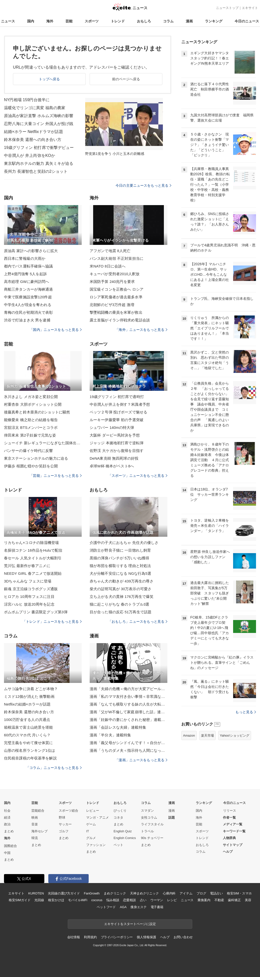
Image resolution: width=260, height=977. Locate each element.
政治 (7, 824)
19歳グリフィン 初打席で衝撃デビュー (39, 147)
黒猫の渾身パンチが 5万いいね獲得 (119, 558)
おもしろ (144, 21)
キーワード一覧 (234, 831)
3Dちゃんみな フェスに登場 (27, 581)
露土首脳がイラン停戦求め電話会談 (120, 320)
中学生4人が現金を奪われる (27, 305)
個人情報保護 (146, 937)
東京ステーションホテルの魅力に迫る (36, 458)
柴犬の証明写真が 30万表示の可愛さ (120, 589)
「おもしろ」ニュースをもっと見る (137, 621)
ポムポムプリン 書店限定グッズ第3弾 (35, 612)
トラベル (147, 831)
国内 (30, 21)
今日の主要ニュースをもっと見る (143, 185)
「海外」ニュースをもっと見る (141, 330)
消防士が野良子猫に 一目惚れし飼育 (120, 550)
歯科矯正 (234, 900)
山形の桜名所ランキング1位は (29, 750)
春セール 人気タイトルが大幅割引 (33, 558)
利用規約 (90, 937)
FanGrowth (92, 893)
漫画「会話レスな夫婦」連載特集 (118, 727)
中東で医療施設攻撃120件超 (28, 297)
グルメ (91, 838)
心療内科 (169, 893)
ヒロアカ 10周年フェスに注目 (29, 596)
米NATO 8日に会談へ (108, 266)
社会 (7, 810)
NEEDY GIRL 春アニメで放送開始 (33, 573)
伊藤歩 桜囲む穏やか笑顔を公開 (31, 466)
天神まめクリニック (144, 893)
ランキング (213, 21)
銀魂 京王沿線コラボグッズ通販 (31, 589)
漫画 (189, 21)
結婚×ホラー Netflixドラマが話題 (33, 132)
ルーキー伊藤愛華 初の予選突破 (116, 420)
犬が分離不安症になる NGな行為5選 (120, 573)
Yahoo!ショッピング (234, 735)
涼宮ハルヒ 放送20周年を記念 (29, 604)
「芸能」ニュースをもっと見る (55, 476)
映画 (34, 817)
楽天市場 (207, 735)
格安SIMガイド (19, 900)
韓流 (34, 838)
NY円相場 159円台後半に (27, 100)
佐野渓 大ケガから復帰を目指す (116, 450)
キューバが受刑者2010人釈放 (114, 274)
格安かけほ (56, 900)
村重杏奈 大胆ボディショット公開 (33, 404)
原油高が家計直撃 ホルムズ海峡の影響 (38, 116)
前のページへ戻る (126, 79)
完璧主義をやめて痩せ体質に (28, 743)
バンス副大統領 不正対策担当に (116, 258)
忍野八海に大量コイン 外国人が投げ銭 (38, 124)
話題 (171, 817)
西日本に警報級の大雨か (24, 258)
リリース (229, 810)
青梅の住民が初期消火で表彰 (28, 312)
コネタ (118, 817)
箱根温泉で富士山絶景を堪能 (28, 727)
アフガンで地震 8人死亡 (110, 251)
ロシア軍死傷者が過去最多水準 (116, 297)
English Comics (125, 838)
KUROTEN (36, 893)
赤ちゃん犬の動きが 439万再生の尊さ (121, 581)
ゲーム (91, 824)
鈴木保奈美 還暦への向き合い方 (32, 139)
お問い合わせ (183, 937)
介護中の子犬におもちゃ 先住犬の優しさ (124, 542)
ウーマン (156, 900)
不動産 (219, 900)
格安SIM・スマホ (239, 893)
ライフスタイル (152, 824)
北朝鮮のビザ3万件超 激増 (112, 305)
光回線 (39, 900)
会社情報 (73, 937)
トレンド (118, 21)
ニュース (8, 21)
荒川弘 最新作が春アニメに (27, 566)
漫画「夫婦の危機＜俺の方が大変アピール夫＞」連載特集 (128, 689)
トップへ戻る (49, 79)
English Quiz (123, 831)
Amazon (189, 735)
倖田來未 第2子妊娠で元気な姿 (30, 435)
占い (143, 900)
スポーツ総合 (68, 810)
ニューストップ (227, 8)
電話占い (216, 893)
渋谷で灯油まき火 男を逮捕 (27, 320)
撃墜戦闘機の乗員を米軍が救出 (116, 312)
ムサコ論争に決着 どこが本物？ (31, 689)
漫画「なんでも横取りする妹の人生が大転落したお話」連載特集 (128, 704)
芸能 (68, 21)
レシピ (172, 900)
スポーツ (92, 21)
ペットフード (106, 907)
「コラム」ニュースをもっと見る (54, 768)
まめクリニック (115, 893)
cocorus (96, 900)
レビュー (92, 810)
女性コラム (149, 817)
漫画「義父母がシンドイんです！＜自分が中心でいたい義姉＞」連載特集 (128, 743)
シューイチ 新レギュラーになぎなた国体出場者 (43, 443)
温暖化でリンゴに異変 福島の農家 (34, 108)
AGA (123, 907)
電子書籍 (157, 907)
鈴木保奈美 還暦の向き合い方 (29, 712)
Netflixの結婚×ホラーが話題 (27, 704)
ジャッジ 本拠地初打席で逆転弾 (116, 443)
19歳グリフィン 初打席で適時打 (117, 397)
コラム (168, 21)
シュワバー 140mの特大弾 (112, 427)
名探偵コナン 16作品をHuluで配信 (33, 550)
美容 (248, 900)
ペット (118, 845)
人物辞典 (229, 838)
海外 (49, 21)
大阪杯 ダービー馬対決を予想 (115, 435)
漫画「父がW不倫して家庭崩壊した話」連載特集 (128, 712)
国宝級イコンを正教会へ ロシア (116, 289)
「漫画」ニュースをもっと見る (141, 760)
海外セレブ (39, 831)
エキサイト (250, 8)
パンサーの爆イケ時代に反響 (28, 450)
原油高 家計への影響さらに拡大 (31, 251)
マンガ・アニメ (97, 817)
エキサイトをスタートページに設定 (130, 924)
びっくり (120, 810)
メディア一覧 (232, 824)
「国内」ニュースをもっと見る (55, 330)
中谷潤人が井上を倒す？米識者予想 (120, 404)
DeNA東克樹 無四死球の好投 (114, 458)
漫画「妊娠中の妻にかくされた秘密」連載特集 (128, 719)
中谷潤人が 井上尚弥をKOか (29, 155)
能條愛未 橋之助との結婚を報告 (31, 420)
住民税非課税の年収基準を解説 (30, 758)
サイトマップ (232, 845)
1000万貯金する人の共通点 (27, 719)
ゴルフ (63, 831)
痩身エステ (138, 907)
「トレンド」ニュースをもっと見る (52, 621)
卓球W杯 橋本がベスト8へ (112, 466)
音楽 (34, 824)
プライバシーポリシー (117, 937)
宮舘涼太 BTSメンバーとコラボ (31, 427)
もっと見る (245, 712)
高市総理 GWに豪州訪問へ (26, 281)
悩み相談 (112, 900)
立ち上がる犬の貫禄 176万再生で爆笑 (121, 596)
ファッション (96, 845)
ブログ (201, 893)
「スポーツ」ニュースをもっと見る (137, 476)
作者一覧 (229, 817)
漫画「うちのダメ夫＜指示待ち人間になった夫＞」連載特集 (128, 750)
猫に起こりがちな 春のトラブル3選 (119, 604)
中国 (7, 853)
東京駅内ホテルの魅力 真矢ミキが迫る (38, 163)
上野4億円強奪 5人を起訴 (25, 274)
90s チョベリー (152, 838)
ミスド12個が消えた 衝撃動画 (29, 696)
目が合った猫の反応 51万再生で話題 (120, 612)
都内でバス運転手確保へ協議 (28, 266)
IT (87, 831)
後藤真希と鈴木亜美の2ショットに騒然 (37, 412)
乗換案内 (203, 900)
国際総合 (10, 846)
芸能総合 (37, 810)
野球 (62, 817)
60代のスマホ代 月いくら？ (27, 735)
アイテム (186, 893)
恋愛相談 (129, 900)
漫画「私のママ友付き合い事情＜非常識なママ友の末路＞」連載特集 (128, 696)
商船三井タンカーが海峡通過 (28, 289)
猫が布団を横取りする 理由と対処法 (120, 566)
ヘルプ (228, 851)
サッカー (65, 824)
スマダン (147, 810)
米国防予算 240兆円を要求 (112, 281)
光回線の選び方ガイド (64, 893)
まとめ (9, 831)
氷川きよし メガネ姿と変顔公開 (31, 397)
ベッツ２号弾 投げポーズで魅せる (118, 412)
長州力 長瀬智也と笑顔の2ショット (35, 171)
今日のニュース (247, 21)
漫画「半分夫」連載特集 (110, 735)
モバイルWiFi (77, 900)
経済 (7, 817)
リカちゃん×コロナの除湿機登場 (31, 542)
